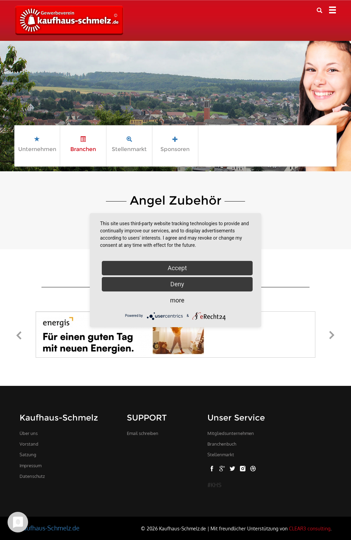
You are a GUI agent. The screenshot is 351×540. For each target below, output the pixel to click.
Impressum (30, 465)
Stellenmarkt (220, 454)
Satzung (28, 454)
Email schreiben (142, 433)
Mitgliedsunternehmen (230, 433)
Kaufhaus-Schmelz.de (50, 528)
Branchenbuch (221, 444)
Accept (177, 268)
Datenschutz (32, 476)
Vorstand (29, 444)
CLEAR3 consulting (309, 528)
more (177, 300)
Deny (177, 284)
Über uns (29, 433)
